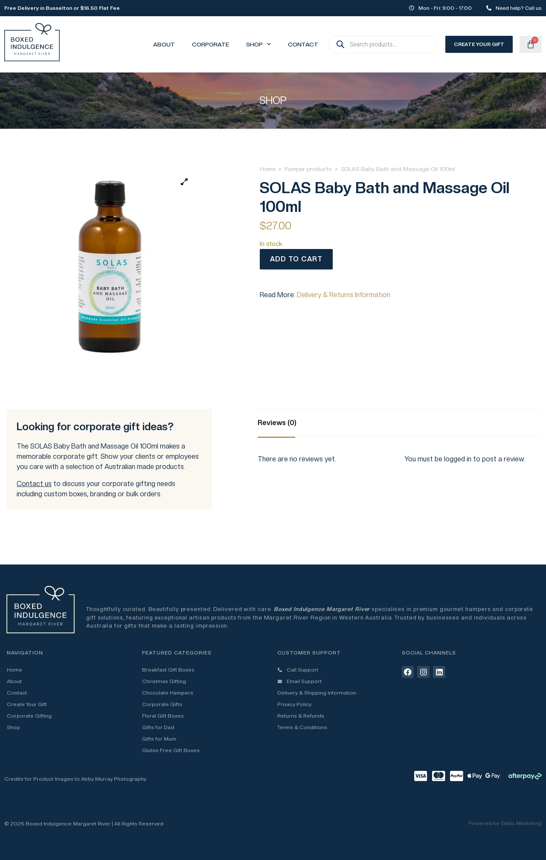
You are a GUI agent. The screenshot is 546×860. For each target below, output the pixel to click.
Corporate (210, 44)
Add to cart (296, 259)
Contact (303, 44)
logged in (457, 459)
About (164, 44)
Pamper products (308, 168)
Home (268, 168)
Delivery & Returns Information (343, 295)
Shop (258, 44)
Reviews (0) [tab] (277, 423)
